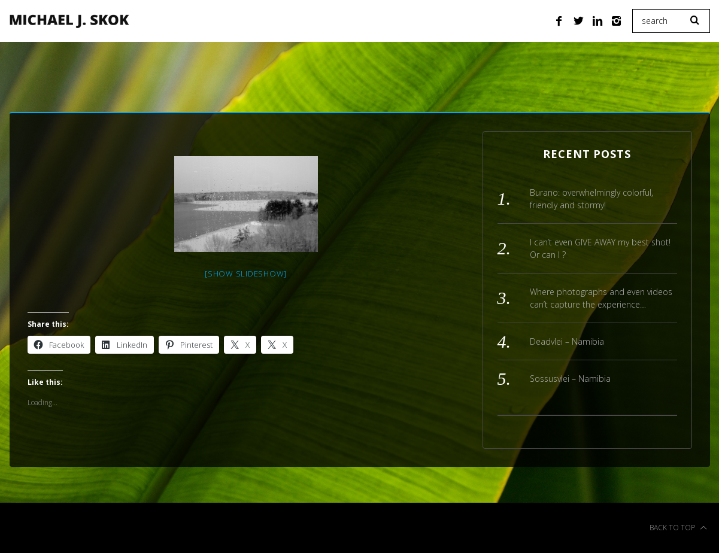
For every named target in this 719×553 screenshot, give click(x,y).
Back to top (678, 527)
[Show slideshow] (246, 273)
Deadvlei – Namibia (567, 341)
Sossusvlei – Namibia (570, 378)
